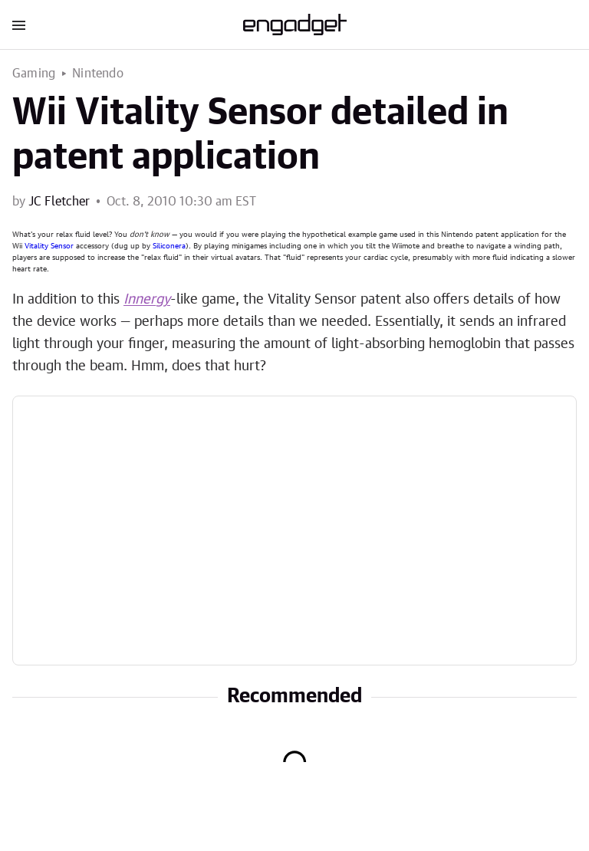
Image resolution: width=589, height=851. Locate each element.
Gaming (33, 73)
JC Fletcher (59, 202)
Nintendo (97, 73)
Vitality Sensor (49, 246)
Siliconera (169, 246)
